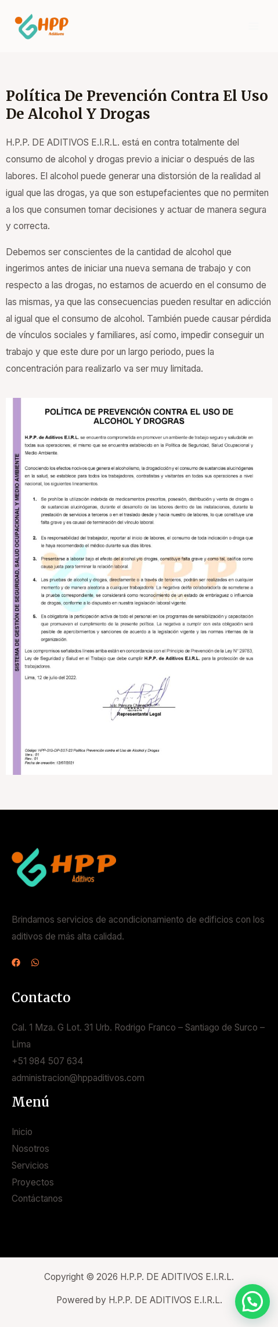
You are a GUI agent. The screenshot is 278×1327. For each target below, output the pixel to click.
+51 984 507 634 (48, 1061)
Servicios (30, 1165)
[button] (252, 1301)
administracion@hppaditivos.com (78, 1077)
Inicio (22, 1131)
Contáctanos (37, 1198)
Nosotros (30, 1148)
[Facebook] (16, 962)
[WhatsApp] (35, 962)
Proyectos (33, 1182)
